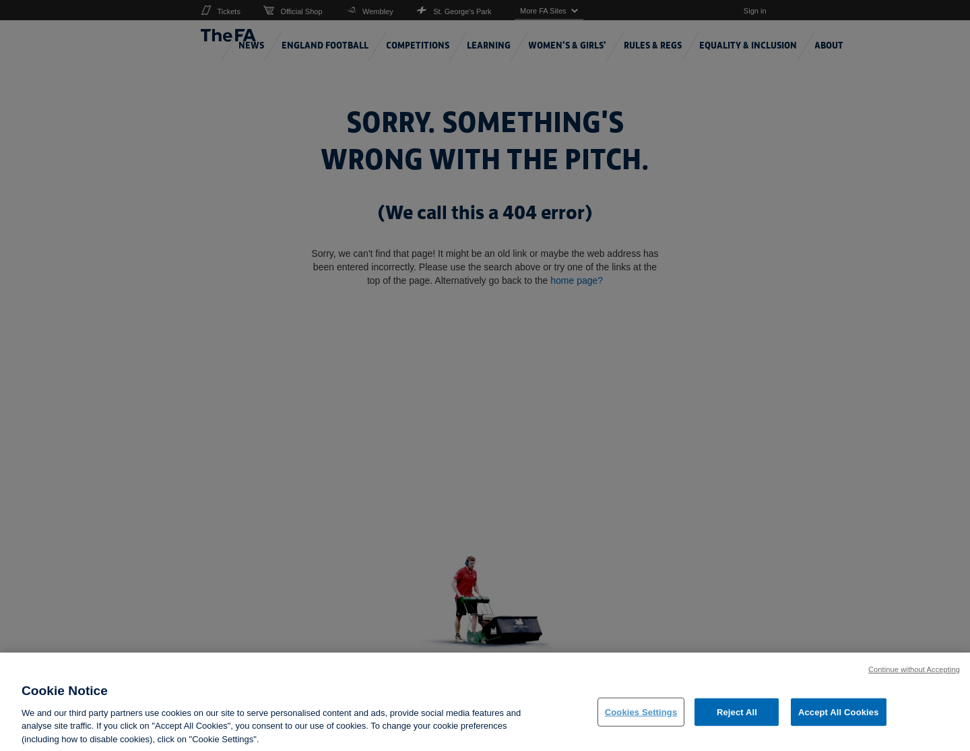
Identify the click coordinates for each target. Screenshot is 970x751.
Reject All (737, 720)
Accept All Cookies (838, 720)
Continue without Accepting (914, 677)
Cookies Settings (641, 720)
